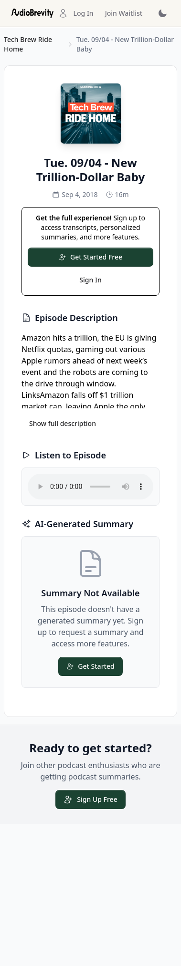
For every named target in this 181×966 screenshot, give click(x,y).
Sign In (90, 279)
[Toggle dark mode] (162, 13)
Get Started (90, 666)
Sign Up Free (90, 799)
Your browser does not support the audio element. (90, 486)
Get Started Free (90, 256)
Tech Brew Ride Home (28, 44)
